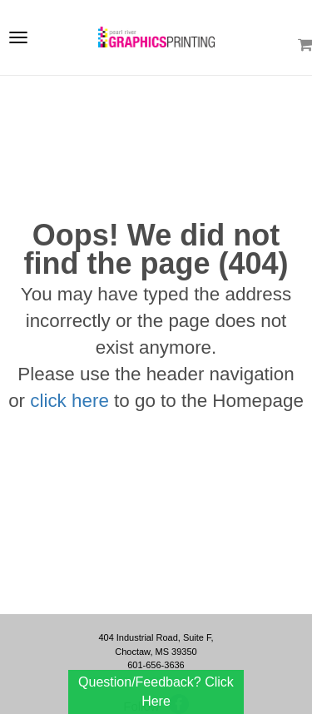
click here (69, 400)
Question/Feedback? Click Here (156, 691)
